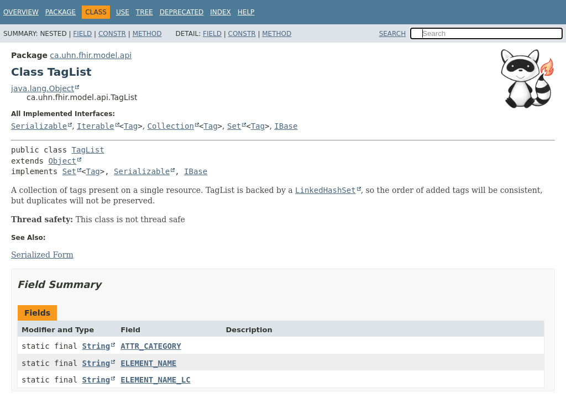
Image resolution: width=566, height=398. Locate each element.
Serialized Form (42, 254)
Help (246, 12)
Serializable (39, 126)
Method (147, 34)
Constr (112, 34)
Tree (144, 12)
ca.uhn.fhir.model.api (91, 55)
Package (60, 12)
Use (122, 12)
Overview (21, 12)
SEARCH (392, 34)
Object (62, 160)
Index (220, 12)
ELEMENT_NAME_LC (155, 379)
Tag (131, 126)
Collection (171, 126)
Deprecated (182, 12)
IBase (285, 126)
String (96, 346)
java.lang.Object (42, 88)
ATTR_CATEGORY (150, 346)
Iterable (95, 126)
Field (82, 34)
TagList (88, 149)
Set (234, 126)
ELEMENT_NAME (148, 363)
